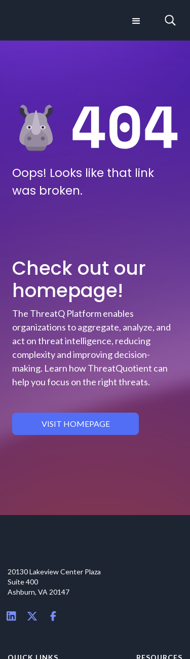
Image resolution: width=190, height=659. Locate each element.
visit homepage (76, 423)
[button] (135, 20)
